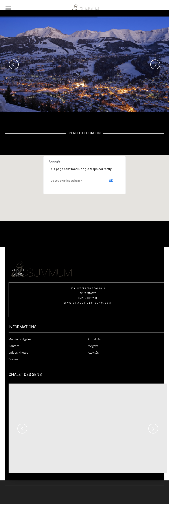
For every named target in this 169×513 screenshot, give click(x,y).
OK (111, 181)
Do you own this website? (66, 180)
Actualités (94, 339)
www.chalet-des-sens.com (88, 303)
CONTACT (92, 298)
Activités (93, 352)
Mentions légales (20, 339)
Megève (93, 346)
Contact (14, 346)
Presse (13, 359)
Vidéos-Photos (18, 352)
